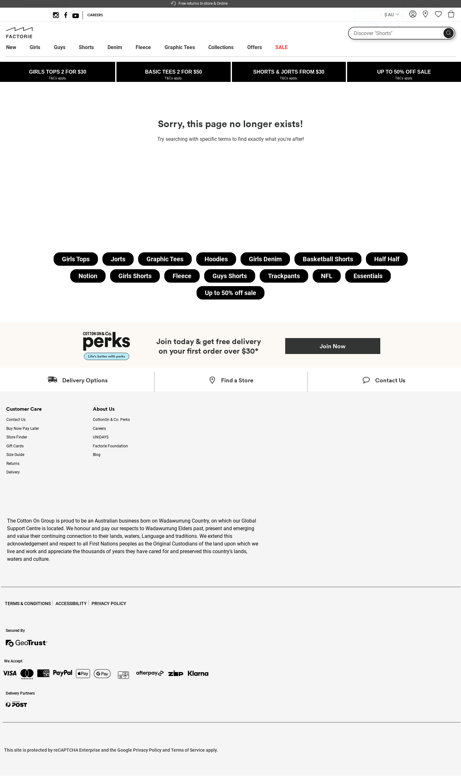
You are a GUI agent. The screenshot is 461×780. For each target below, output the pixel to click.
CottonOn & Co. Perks (111, 419)
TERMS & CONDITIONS (28, 603)
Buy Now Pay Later (22, 428)
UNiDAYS (100, 437)
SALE (281, 47)
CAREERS (95, 15)
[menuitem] (17, 47)
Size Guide (15, 454)
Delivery (13, 472)
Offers (254, 47)
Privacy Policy (147, 750)
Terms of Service (188, 750)
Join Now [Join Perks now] (333, 346)
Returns (12, 463)
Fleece (143, 47)
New (11, 47)
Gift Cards (15, 446)
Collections (221, 47)
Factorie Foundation (110, 446)
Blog (96, 454)
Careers (99, 428)
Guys (59, 47)
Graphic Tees (180, 47)
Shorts (86, 47)
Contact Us (16, 419)
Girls (35, 47)
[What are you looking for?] (402, 33)
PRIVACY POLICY (109, 603)
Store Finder (16, 437)
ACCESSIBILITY (71, 603)
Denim (115, 47)
